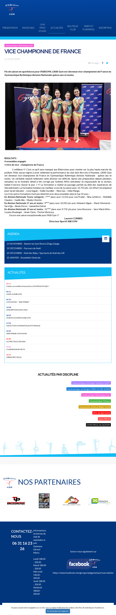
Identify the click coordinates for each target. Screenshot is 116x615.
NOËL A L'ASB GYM (58, 292)
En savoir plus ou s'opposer (57, 611)
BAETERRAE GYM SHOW (58, 332)
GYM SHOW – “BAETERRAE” (58, 300)
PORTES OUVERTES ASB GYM (58, 316)
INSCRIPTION (105, 28)
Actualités (57, 28)
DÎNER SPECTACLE (58, 355)
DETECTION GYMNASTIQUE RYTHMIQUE (58, 324)
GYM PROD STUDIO (42, 27)
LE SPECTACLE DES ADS (58, 340)
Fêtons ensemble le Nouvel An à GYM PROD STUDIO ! (58, 284)
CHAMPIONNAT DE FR (58, 348)
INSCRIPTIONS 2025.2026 (58, 308)
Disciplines (28, 28)
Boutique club (72, 28)
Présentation (10, 28)
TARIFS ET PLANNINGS (88, 28)
